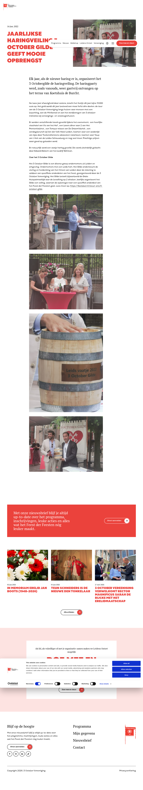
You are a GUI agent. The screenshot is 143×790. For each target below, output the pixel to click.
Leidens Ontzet (86, 43)
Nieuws (66, 43)
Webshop (74, 43)
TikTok (28, 755)
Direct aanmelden (114, 521)
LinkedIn (22, 755)
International (107, 43)
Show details (104, 786)
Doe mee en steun (126, 43)
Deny (126, 777)
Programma (56, 43)
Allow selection (126, 771)
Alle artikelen (68, 612)
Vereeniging (99, 43)
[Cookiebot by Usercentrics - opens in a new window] (13, 786)
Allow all (126, 766)
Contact (79, 747)
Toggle (113, 43)
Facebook (9, 755)
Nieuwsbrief (82, 740)
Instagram (15, 755)
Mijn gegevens (84, 733)
